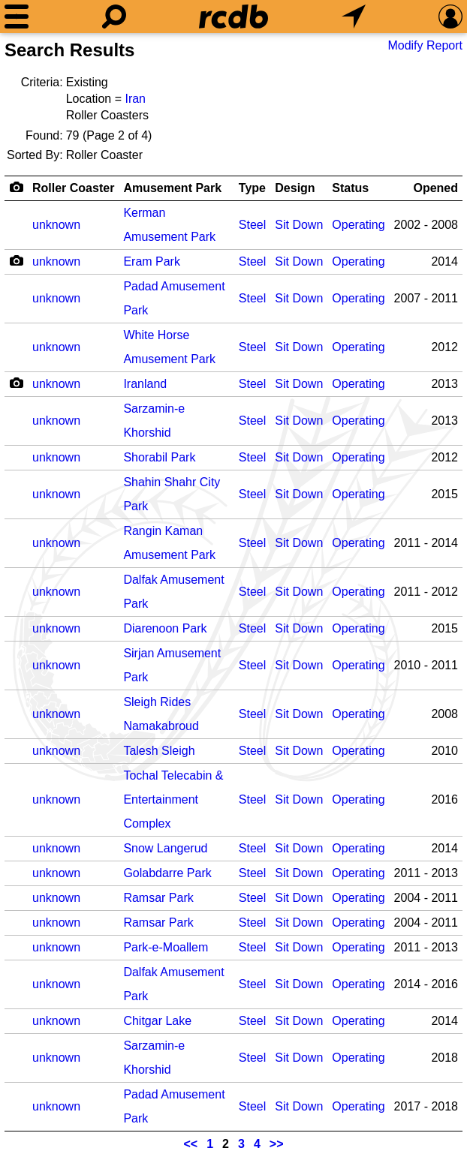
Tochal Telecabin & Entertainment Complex (173, 799)
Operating (358, 224)
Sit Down (299, 224)
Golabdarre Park (167, 873)
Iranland (145, 383)
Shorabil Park (159, 457)
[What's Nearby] (354, 17)
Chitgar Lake (157, 1020)
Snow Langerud (165, 848)
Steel (252, 224)
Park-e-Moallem (165, 947)
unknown (56, 224)
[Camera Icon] (16, 260)
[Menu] (17, 17)
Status (350, 188)
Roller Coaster (73, 188)
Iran (135, 98)
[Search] (114, 17)
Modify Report (424, 45)
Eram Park (151, 261)
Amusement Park (172, 188)
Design (295, 188)
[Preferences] (450, 17)
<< (191, 1143)
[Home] (233, 17)
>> (277, 1143)
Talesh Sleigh (158, 750)
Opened (435, 188)
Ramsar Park (158, 897)
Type (252, 188)
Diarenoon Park (164, 628)
